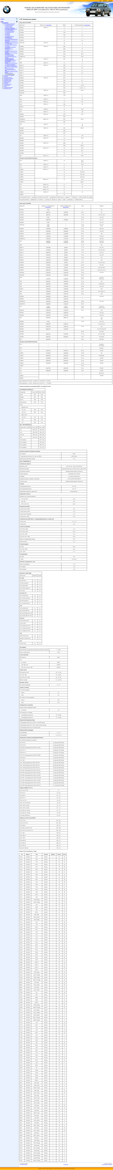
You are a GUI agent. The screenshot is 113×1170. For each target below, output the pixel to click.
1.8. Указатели (7, 33)
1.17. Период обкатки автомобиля (11, 44)
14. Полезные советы (7, 88)
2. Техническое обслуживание (8, 75)
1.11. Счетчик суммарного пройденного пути (9, 37)
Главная (2, 19)
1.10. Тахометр (7, 35)
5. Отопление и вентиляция (8, 78)
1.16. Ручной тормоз (8, 43)
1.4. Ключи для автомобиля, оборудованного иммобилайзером (11, 28)
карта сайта (110, 0)
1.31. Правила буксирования (10, 64)
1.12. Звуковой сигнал (9, 38)
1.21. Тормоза (7, 49)
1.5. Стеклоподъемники (9, 29)
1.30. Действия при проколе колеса (11, 63)
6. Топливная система (7, 79)
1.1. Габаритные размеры (9, 24)
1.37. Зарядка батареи (8, 73)
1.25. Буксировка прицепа (9, 55)
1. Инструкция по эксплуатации (9, 23)
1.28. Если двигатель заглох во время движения (10, 60)
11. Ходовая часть (6, 85)
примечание (48, 25)
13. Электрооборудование (8, 87)
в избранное (105, 0)
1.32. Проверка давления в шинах (11, 65)
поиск (100, 0)
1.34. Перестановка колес (9, 68)
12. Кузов (5, 86)
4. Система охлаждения (7, 77)
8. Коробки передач (6, 81)
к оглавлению (65, 1164)
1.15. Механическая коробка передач (11, 42)
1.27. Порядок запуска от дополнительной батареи (9, 59)
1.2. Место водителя (8, 25)
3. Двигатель (5, 76)
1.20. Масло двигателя (9, 48)
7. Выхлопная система (7, 80)
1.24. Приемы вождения (9, 54)
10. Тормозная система (7, 84)
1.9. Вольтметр (7, 34)
